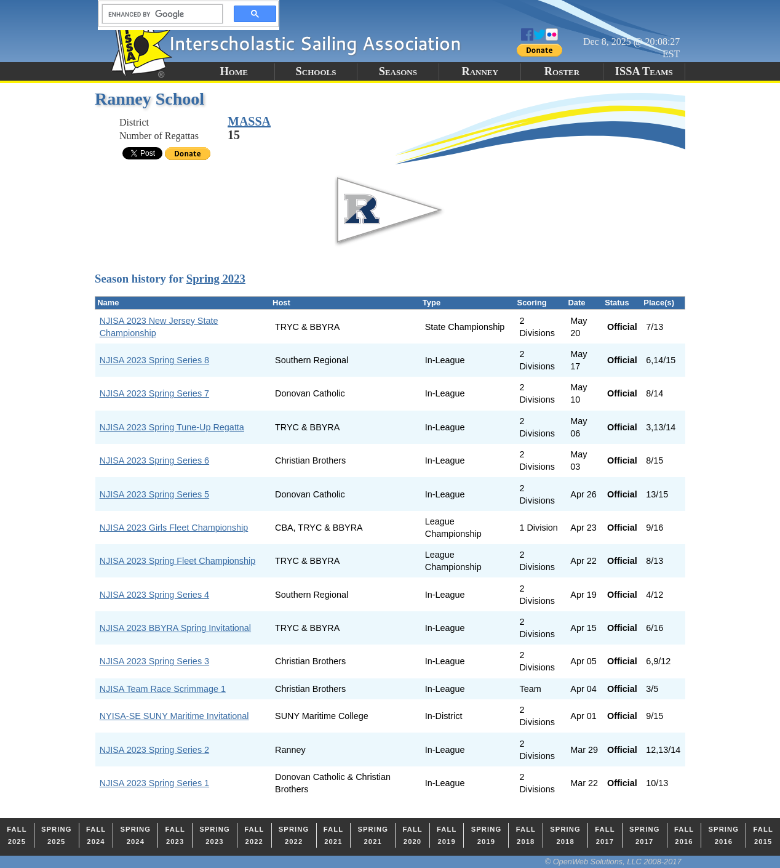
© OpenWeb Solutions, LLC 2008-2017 (613, 861)
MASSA (249, 121)
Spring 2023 (215, 278)
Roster (561, 71)
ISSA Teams (644, 71)
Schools (316, 71)
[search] (158, 14)
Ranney (479, 71)
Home (233, 71)
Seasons (398, 71)
